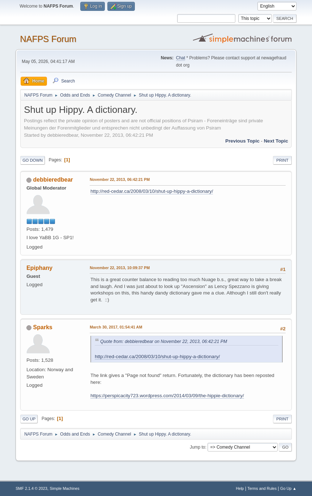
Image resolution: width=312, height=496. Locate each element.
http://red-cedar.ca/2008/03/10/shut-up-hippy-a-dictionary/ (151, 191)
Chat (180, 57)
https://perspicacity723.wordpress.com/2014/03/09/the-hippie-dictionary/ (167, 395)
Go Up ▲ (288, 488)
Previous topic (242, 141)
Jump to (197, 447)
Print (282, 160)
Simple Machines (64, 488)
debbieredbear (53, 180)
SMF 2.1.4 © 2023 (31, 488)
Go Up (28, 419)
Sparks (42, 327)
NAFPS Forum (48, 39)
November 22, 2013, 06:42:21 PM (120, 179)
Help (240, 488)
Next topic (276, 141)
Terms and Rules (262, 488)
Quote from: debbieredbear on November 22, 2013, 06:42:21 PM (163, 341)
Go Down (32, 160)
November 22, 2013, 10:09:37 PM (120, 268)
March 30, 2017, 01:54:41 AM (116, 327)
